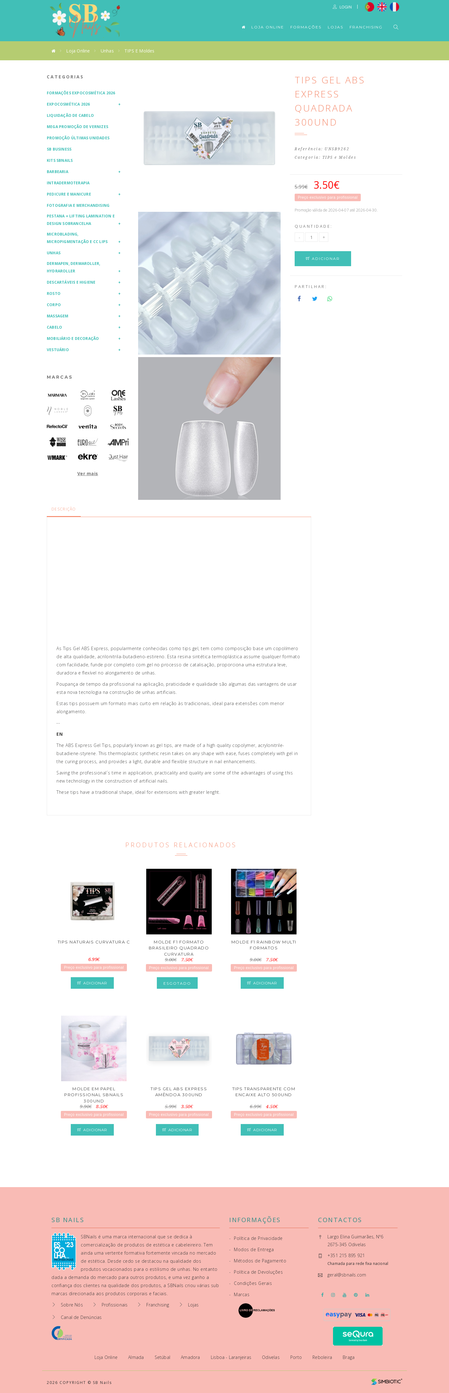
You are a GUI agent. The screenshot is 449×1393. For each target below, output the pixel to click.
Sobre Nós (72, 1305)
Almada (136, 1357)
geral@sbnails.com (346, 1275)
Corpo (54, 304)
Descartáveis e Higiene (71, 282)
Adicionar (323, 258)
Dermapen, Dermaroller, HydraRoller (73, 267)
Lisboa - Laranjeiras (232, 1357)
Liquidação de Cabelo (70, 115)
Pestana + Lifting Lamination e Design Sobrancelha (81, 219)
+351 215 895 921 (346, 1255)
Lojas (335, 27)
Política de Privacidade (256, 1238)
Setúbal (163, 1357)
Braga (349, 1357)
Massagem (58, 316)
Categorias (65, 77)
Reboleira (322, 1357)
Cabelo (54, 327)
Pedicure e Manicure (69, 194)
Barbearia (57, 171)
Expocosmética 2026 (68, 104)
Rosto (53, 293)
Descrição (63, 509)
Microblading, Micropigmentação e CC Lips (77, 237)
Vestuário (58, 349)
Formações (305, 27)
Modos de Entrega (251, 1249)
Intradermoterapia (68, 183)
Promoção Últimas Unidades (78, 138)
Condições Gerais (250, 1283)
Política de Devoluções (256, 1272)
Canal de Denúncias (81, 1317)
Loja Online (267, 27)
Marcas (60, 377)
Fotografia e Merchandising (78, 205)
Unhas (107, 51)
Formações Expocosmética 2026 (81, 93)
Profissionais (115, 1305)
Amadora (191, 1357)
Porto (296, 1357)
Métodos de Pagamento (257, 1261)
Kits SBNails (60, 160)
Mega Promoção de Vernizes (77, 126)
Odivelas (271, 1357)
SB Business (59, 149)
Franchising (366, 27)
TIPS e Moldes (139, 51)
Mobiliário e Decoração (73, 338)
